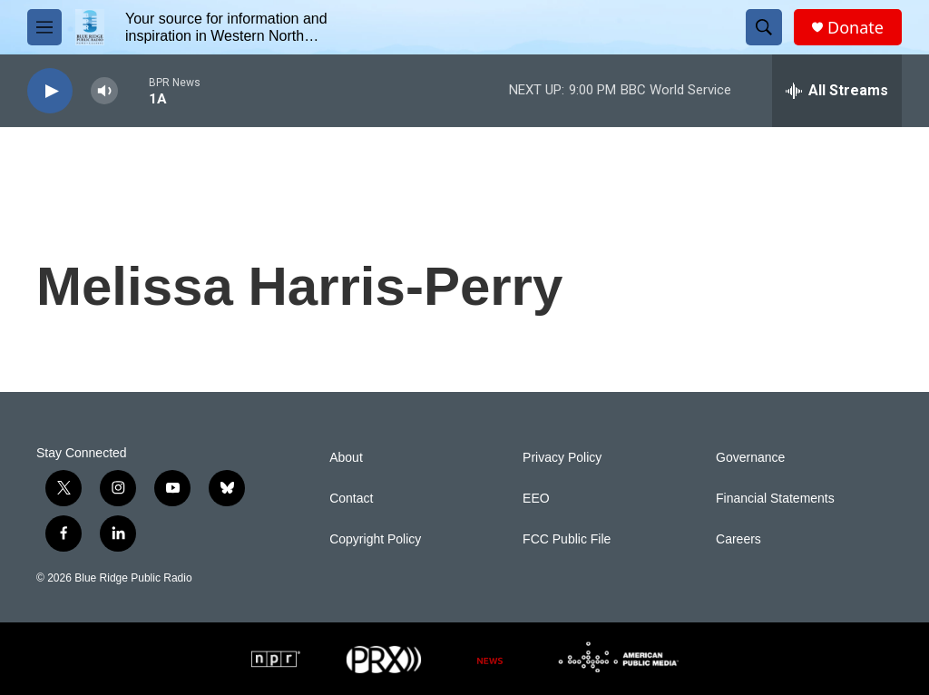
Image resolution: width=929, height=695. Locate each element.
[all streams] (837, 90)
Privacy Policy (562, 458)
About (346, 458)
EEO (536, 498)
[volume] (104, 91)
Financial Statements (775, 498)
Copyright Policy (375, 539)
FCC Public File (567, 539)
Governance (750, 458)
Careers (738, 539)
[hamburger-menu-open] (44, 27)
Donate (855, 27)
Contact (351, 498)
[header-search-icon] (764, 27)
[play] (49, 91)
